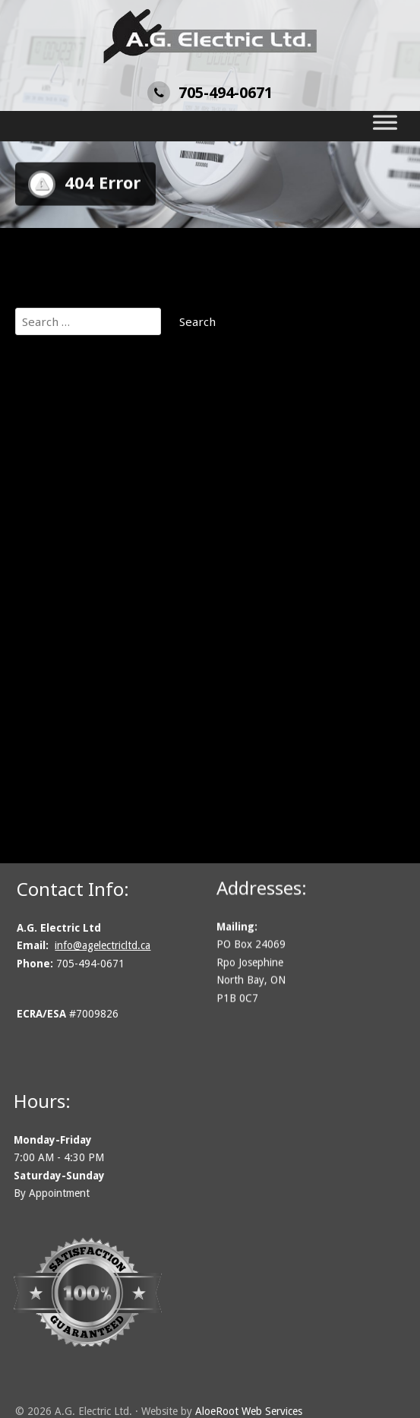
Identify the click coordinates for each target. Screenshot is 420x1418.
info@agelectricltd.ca (107, 945)
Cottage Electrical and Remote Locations (139, 501)
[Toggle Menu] (385, 126)
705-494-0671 (210, 93)
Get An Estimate (74, 405)
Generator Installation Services (114, 577)
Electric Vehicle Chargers (97, 539)
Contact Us (59, 673)
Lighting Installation (83, 616)
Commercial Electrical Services (112, 462)
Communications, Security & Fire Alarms (137, 482)
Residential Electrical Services (110, 635)
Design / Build (67, 520)
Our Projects (63, 424)
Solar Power (63, 654)
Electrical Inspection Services (109, 558)
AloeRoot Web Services (248, 1411)
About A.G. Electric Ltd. (91, 443)
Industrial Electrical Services (106, 597)
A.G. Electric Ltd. (73, 386)
